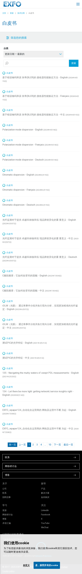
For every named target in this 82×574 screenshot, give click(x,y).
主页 (4, 13)
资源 (11, 13)
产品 (43, 488)
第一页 (12, 444)
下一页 (57, 444)
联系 (4, 493)
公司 (4, 488)
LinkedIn (45, 510)
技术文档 (21, 13)
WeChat (44, 527)
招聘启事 (6, 497)
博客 (4, 519)
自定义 (26, 565)
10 (49, 444)
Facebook (45, 514)
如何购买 (45, 497)
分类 (6, 48)
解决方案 (45, 493)
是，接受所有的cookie (46, 565)
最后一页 (68, 444)
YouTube (45, 523)
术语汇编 (6, 523)
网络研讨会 (7, 514)
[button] (34, 37)
